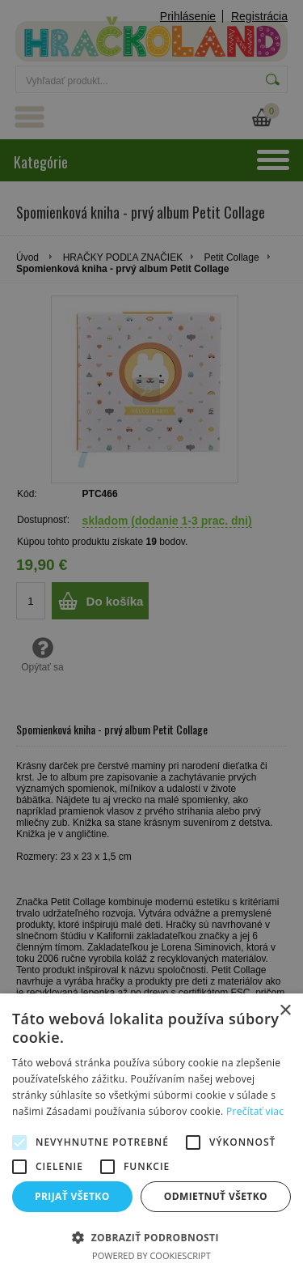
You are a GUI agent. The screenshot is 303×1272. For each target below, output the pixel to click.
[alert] (151, 636)
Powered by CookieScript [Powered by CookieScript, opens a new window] (151, 1255)
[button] (151, 1236)
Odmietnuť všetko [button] (215, 1196)
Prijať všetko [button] (72, 1196)
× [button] (285, 1011)
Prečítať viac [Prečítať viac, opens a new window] (255, 1111)
